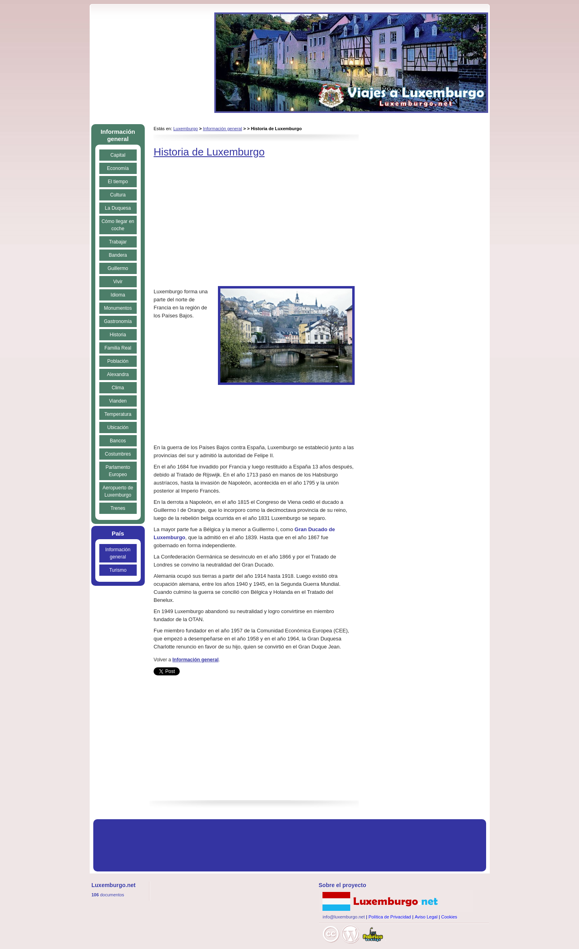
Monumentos (117, 308)
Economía (118, 168)
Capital (117, 155)
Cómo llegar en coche (117, 225)
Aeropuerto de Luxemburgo (118, 491)
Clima (118, 388)
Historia (118, 334)
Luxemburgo (185, 128)
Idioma (118, 295)
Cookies (449, 916)
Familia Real (118, 348)
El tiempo (118, 181)
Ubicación (118, 427)
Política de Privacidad (389, 916)
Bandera (118, 255)
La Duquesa (118, 208)
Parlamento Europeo (117, 470)
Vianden (118, 401)
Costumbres (118, 454)
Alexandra (118, 374)
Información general (222, 128)
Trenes (118, 508)
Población (118, 361)
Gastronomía (117, 321)
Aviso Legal (426, 916)
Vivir (118, 281)
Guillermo (117, 268)
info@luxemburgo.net (344, 916)
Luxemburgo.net (396, 901)
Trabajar (118, 242)
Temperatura (117, 414)
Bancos (118, 441)
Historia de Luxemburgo (209, 152)
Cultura (118, 195)
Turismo (118, 570)
